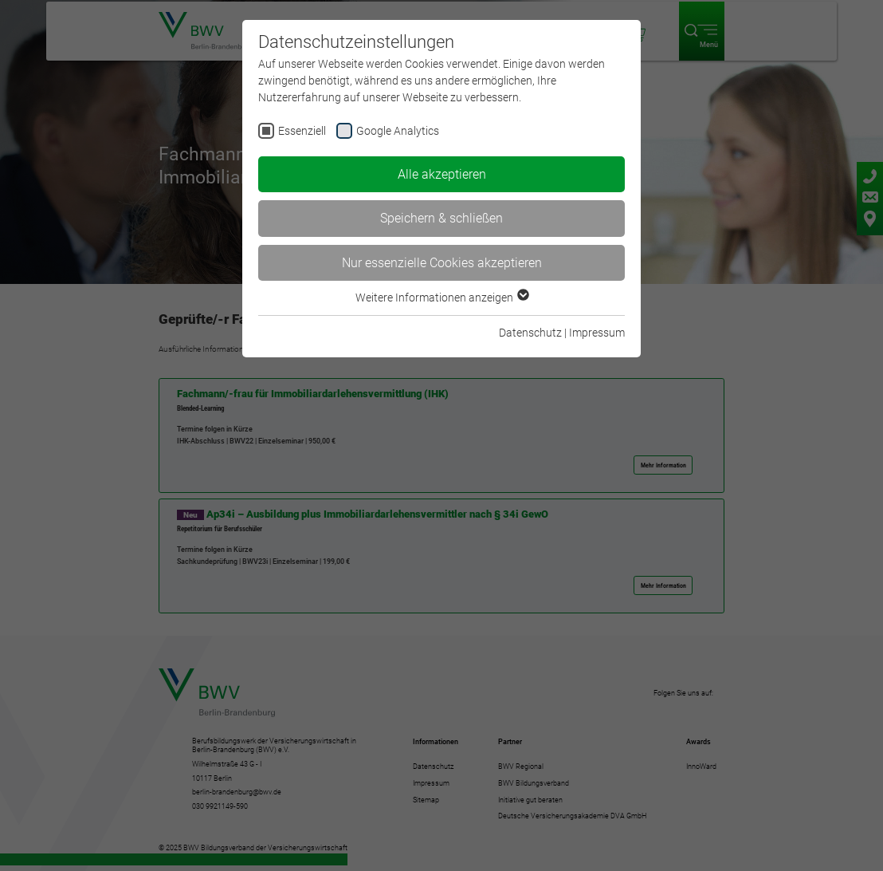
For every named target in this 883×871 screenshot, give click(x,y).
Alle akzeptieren (442, 174)
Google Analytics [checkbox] (397, 130)
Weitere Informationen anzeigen (441, 297)
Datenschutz (530, 332)
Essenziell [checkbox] (302, 130)
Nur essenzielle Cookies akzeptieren (442, 262)
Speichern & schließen (441, 218)
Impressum (597, 332)
